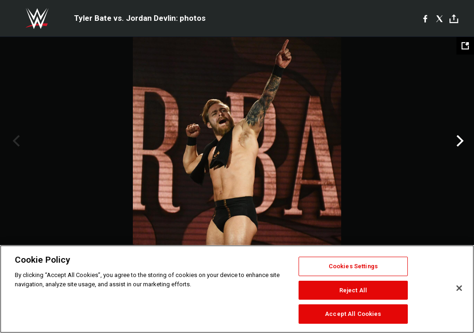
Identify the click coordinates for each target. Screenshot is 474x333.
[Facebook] (425, 18)
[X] (439, 18)
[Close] (459, 288)
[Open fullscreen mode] (465, 46)
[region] (237, 289)
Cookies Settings (353, 266)
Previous (15, 141)
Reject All (353, 290)
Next (459, 141)
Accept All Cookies (353, 313)
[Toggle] (454, 18)
